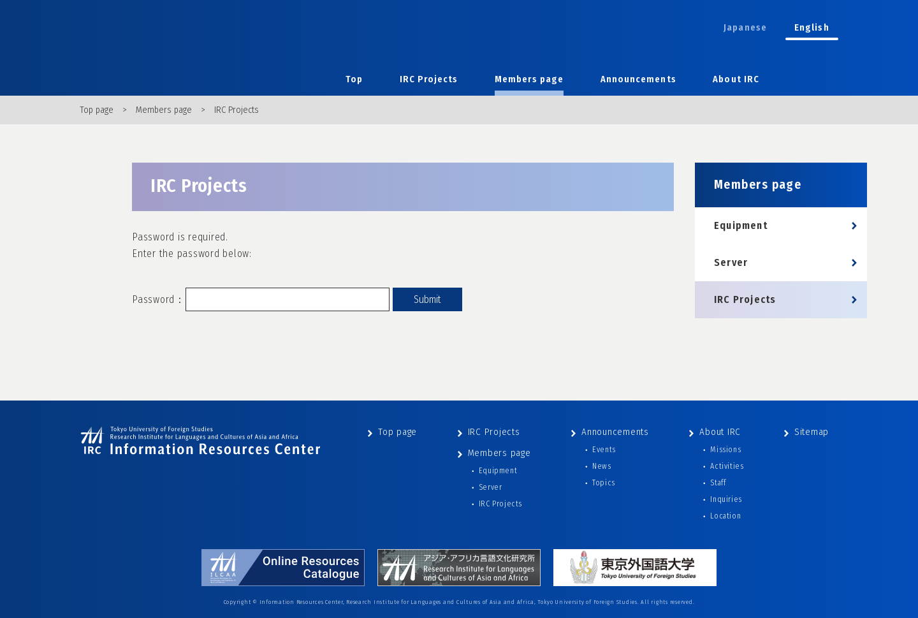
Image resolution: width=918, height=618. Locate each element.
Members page (529, 79)
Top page (96, 110)
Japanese (745, 27)
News (601, 466)
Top (354, 79)
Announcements (638, 79)
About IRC (736, 79)
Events (604, 449)
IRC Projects (429, 79)
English (811, 27)
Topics (603, 482)
